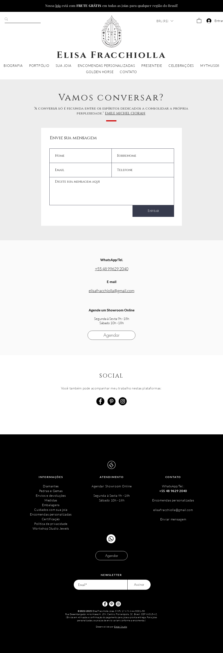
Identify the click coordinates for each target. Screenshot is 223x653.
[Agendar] (111, 335)
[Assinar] (139, 585)
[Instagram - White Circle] (118, 604)
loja (58, 5)
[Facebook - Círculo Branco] (104, 604)
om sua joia (59, 509)
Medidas (50, 500)
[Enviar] (153, 211)
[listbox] (165, 21)
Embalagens (51, 505)
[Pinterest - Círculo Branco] (111, 604)
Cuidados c (42, 509)
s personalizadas (182, 500)
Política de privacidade (50, 524)
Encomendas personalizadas (51, 514)
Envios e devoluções (51, 495)
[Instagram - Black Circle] (123, 401)
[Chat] (111, 538)
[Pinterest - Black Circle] (111, 401)
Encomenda (161, 500)
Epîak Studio (120, 626)
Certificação (51, 519)
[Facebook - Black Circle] (100, 401)
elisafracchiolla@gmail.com (111, 290)
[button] (165, 21)
